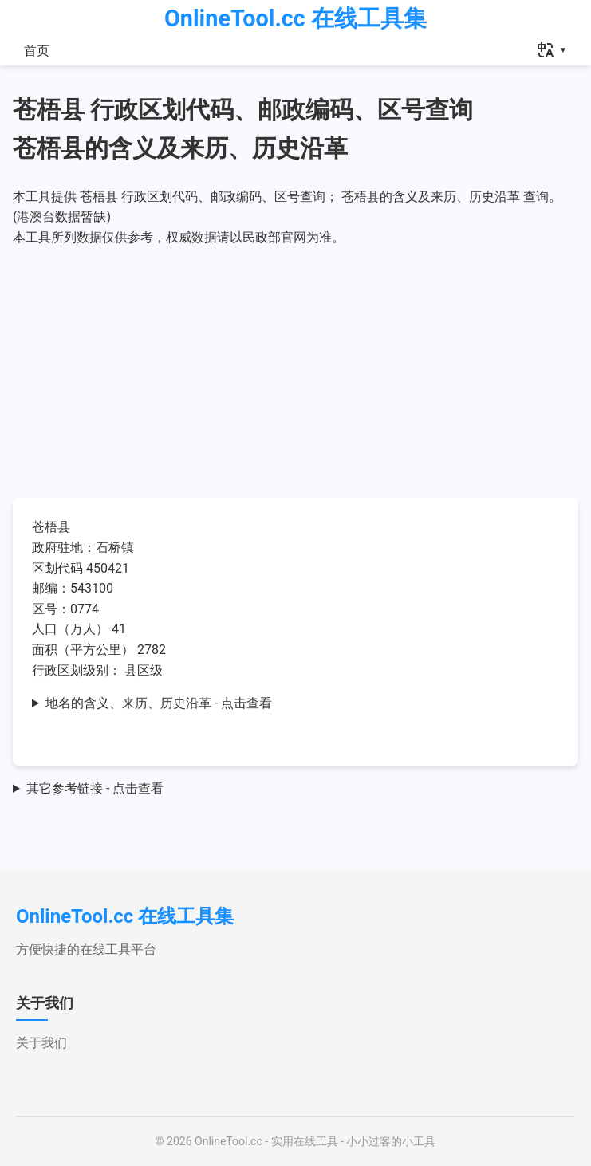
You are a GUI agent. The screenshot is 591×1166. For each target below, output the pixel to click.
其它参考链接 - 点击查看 (95, 788)
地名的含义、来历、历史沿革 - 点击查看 (158, 703)
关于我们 (41, 1042)
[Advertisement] (295, 367)
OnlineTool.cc (228, 1141)
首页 (36, 50)
